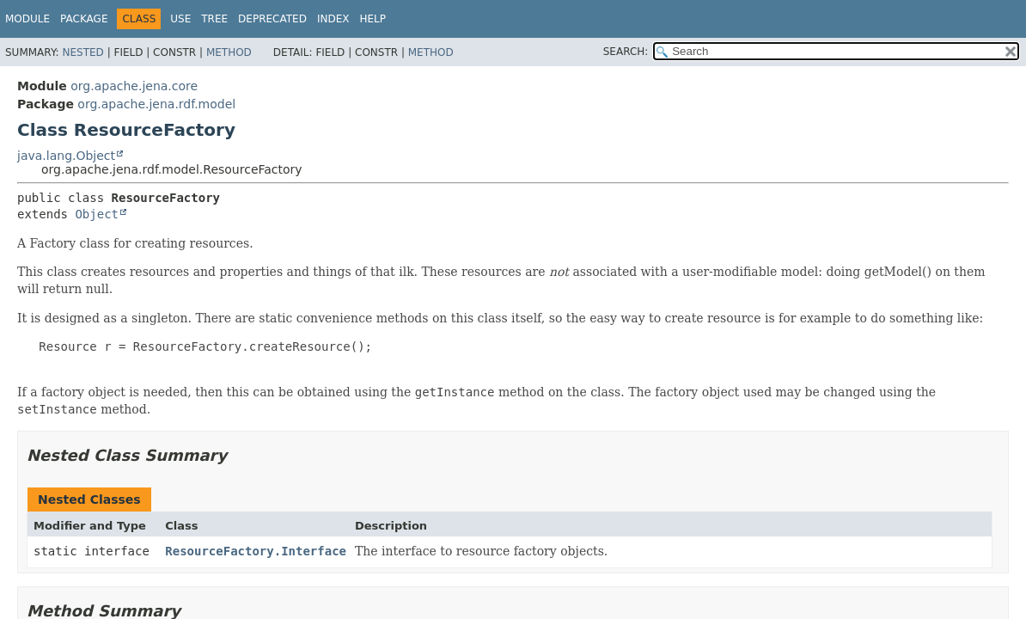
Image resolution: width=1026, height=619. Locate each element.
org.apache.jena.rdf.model (156, 104)
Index (333, 19)
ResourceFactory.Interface (255, 551)
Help (372, 19)
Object (97, 214)
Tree (214, 19)
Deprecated (272, 19)
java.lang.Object (66, 155)
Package (83, 19)
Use (180, 19)
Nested (82, 52)
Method (229, 52)
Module (27, 19)
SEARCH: (626, 52)
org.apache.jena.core (134, 86)
